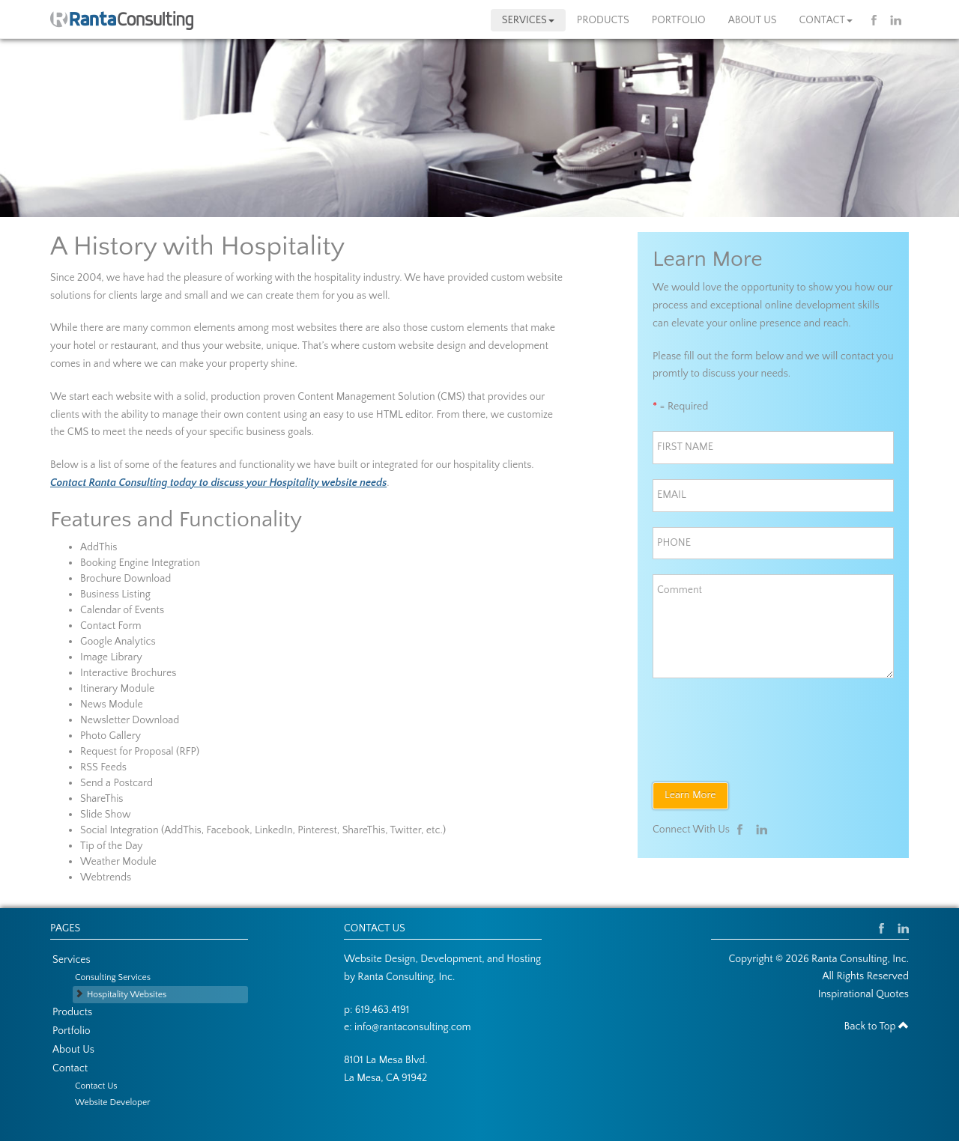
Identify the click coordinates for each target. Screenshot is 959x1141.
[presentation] (766, 722)
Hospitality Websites (126, 994)
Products (603, 20)
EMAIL (677, 495)
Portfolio (679, 20)
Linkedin (895, 20)
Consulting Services (113, 977)
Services (528, 20)
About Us (752, 20)
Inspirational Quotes (863, 994)
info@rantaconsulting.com (412, 1027)
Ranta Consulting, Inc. (406, 977)
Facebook (877, 20)
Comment (679, 590)
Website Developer (113, 1102)
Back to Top (876, 1026)
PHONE (678, 543)
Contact (826, 20)
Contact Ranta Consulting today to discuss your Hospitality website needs (218, 483)
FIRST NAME (687, 447)
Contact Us (96, 1086)
